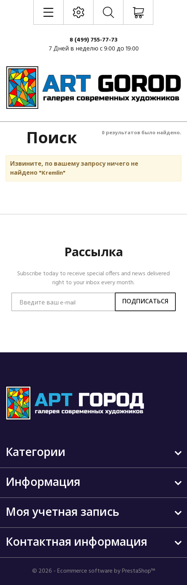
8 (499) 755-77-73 (93, 40)
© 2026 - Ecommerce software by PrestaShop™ (93, 571)
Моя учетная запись (62, 513)
